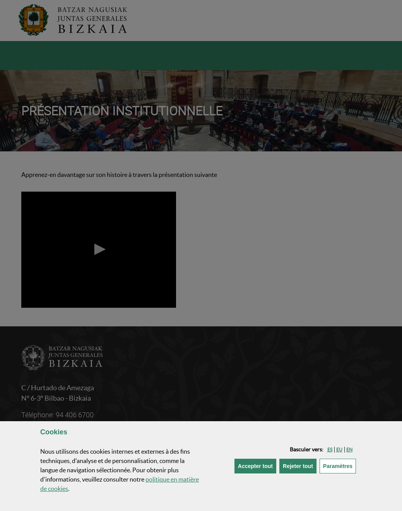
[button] (329, 449)
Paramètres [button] (339, 465)
